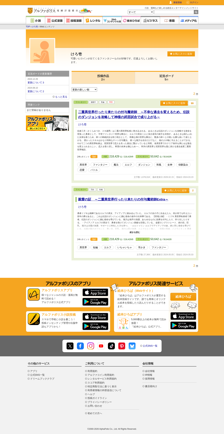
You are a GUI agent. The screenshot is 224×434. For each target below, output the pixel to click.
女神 (169, 164)
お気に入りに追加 (181, 53)
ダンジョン (144, 164)
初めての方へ (95, 413)
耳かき (141, 247)
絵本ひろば (183, 296)
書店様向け (151, 386)
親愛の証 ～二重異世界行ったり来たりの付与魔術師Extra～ (123, 199)
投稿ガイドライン (97, 398)
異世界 (83, 164)
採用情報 (150, 378)
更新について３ (47, 80)
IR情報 (148, 374)
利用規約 (92, 371)
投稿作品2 (103, 77)
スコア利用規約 (96, 382)
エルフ (128, 164)
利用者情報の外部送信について (104, 390)
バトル (94, 169)
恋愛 (82, 169)
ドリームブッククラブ (42, 378)
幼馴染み (183, 164)
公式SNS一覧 (150, 345)
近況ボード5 (166, 77)
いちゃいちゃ (124, 247)
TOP (28, 26)
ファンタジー (81, 102)
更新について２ (47, 89)
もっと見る (61, 96)
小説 (105, 156)
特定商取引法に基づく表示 (102, 386)
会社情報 (150, 371)
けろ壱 (35, 26)
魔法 (116, 164)
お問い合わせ (95, 405)
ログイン (194, 2)
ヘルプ (91, 394)
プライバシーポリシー (100, 402)
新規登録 (177, 2)
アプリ (33, 371)
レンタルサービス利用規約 (102, 378)
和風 (158, 164)
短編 (95, 247)
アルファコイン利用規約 (101, 374)
